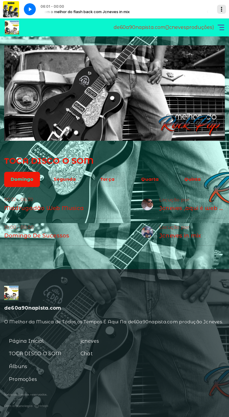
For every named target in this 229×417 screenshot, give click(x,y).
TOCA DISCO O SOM (35, 353)
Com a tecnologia (26, 406)
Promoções (23, 379)
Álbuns (18, 366)
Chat (87, 353)
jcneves (90, 341)
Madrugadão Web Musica (44, 208)
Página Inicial (26, 341)
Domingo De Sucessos (36, 235)
